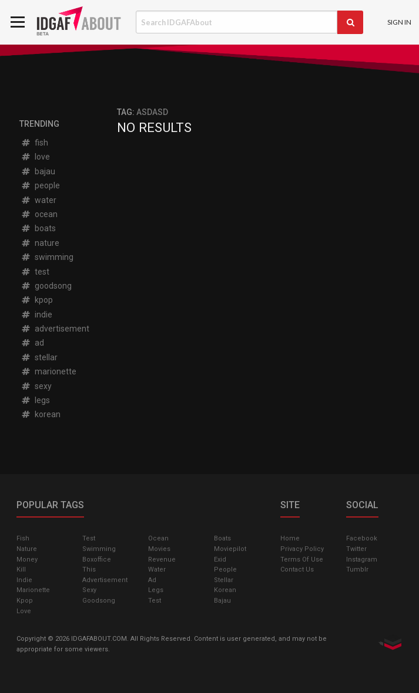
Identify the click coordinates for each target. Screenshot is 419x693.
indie (36, 314)
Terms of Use (301, 559)
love (35, 156)
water (38, 200)
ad (32, 342)
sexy (36, 386)
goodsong (46, 285)
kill (21, 569)
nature (40, 243)
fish (34, 142)
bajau (38, 171)
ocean (39, 214)
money (27, 559)
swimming (47, 257)
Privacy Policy (302, 549)
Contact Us (297, 569)
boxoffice (96, 559)
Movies (159, 549)
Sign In (399, 22)
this (89, 569)
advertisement (55, 328)
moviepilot (230, 549)
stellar (39, 357)
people (40, 185)
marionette (48, 371)
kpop (37, 300)
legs (35, 400)
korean (41, 414)
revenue (162, 559)
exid (220, 559)
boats (38, 228)
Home (290, 538)
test (35, 271)
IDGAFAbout (80, 22)
